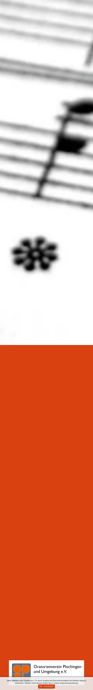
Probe (44, 338)
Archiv (20, 338)
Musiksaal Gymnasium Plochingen (53, 354)
